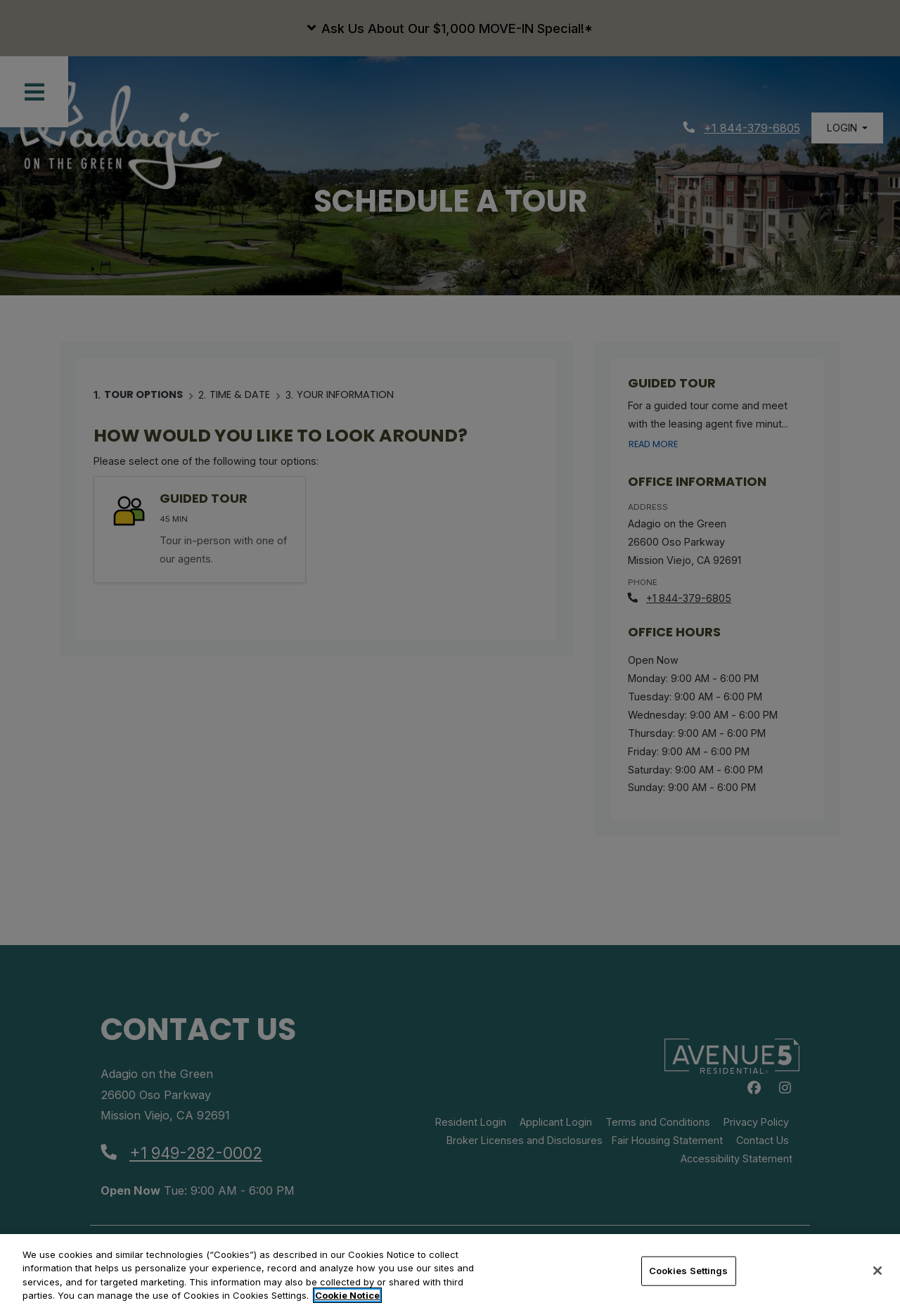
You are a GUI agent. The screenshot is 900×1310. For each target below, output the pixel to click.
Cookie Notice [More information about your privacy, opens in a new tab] (347, 1295)
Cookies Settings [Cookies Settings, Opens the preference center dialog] (688, 1270)
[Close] (877, 1270)
